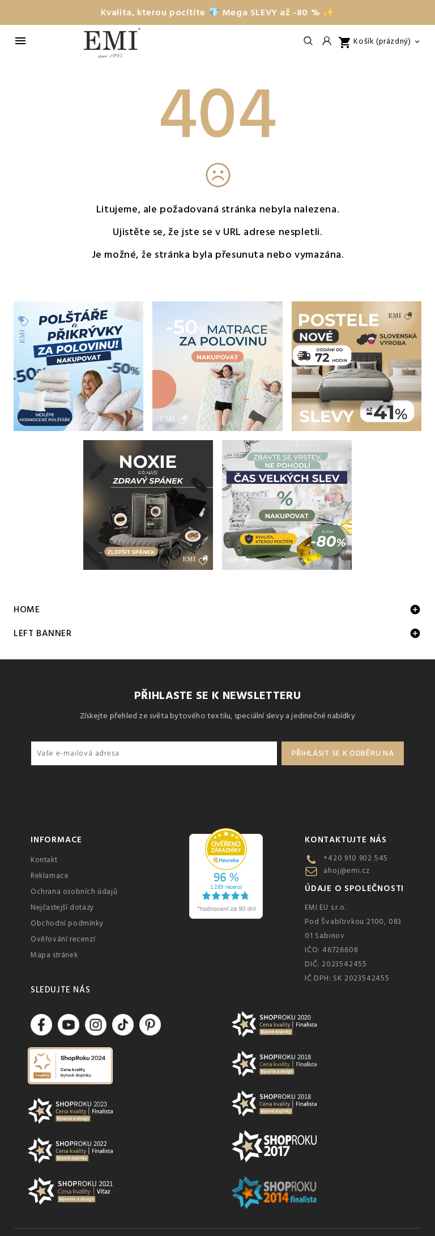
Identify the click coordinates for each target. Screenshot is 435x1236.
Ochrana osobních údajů (74, 891)
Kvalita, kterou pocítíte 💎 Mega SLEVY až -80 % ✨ (218, 12)
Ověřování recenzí (63, 939)
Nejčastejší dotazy (62, 907)
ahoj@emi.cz (346, 871)
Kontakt (44, 860)
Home (27, 609)
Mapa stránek (54, 955)
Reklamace (50, 876)
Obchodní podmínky (67, 923)
